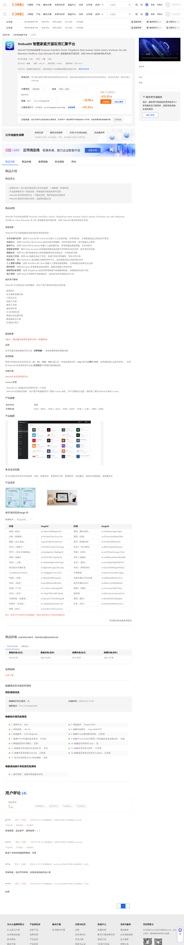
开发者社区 (80, 934)
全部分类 (6, 35)
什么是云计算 (13, 930)
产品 (38, 5)
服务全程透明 (56, 132)
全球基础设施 (13, 934)
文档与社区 (60, 5)
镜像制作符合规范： (18, 701)
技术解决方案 (58, 930)
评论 (73, 161)
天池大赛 (79, 939)
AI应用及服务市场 (31, 22)
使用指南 (43, 161)
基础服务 (124, 930)
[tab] (12, 646)
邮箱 (140, 83)
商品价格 (26, 161)
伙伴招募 (79, 22)
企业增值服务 (126, 934)
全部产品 (34, 930)
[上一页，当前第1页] (119, 906)
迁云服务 (124, 939)
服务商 (141, 67)
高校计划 (102, 939)
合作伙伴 (99, 5)
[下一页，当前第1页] (127, 906)
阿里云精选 (57, 22)
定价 (81, 5)
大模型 (30, 5)
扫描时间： (74, 701)
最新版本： (14, 706)
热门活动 (68, 22)
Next (102, 443)
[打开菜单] (4, 4)
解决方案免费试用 (106, 934)
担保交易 (39, 132)
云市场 (89, 5)
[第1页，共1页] (123, 906)
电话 (140, 77)
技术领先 (11, 939)
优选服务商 (99, 132)
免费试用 (34, 934)
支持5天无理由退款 (78, 132)
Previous (6, 443)
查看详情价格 (83, 69)
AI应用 (33, 35)
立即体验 (38, 351)
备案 (153, 5)
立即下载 (9, 675)
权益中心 (72, 5)
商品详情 (10, 161)
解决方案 (47, 5)
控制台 (159, 5)
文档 (77, 930)
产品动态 (34, 939)
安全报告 (59, 161)
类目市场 (45, 22)
